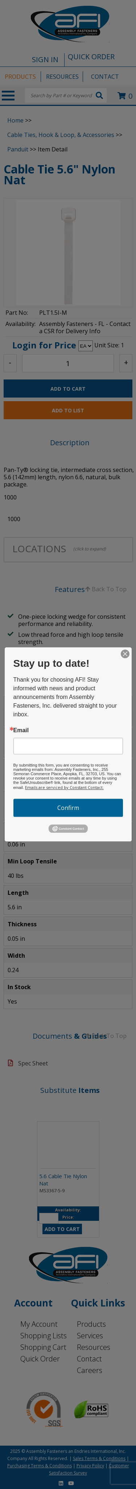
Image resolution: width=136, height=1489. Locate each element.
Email (21, 730)
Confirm (68, 808)
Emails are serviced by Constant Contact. (64, 787)
